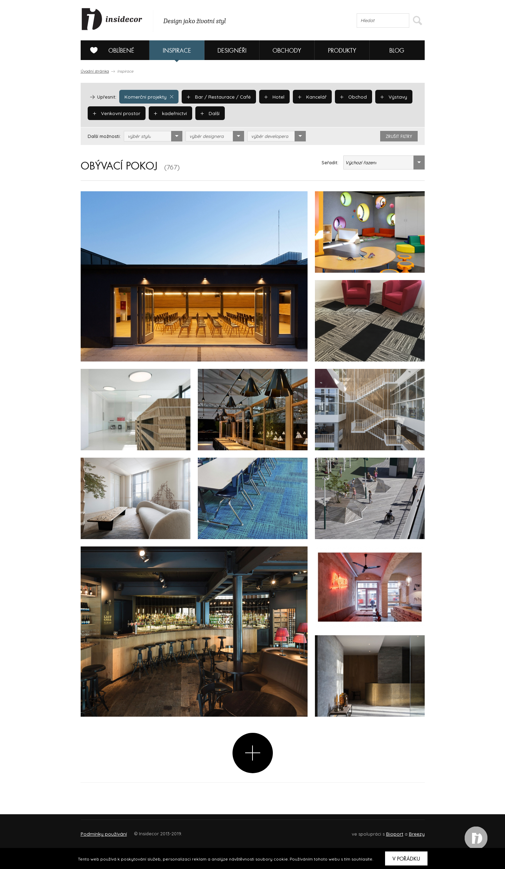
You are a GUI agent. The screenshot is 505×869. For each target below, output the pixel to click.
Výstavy (388, 96)
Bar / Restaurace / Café (217, 96)
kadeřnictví (169, 113)
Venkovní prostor (116, 113)
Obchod (349, 96)
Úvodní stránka (95, 71)
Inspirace (177, 50)
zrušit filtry (399, 136)
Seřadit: (330, 162)
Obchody (286, 50)
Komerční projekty (148, 96)
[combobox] (153, 136)
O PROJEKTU (101, 831)
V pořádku (406, 859)
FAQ (413, 831)
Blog (396, 50)
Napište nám (145, 831)
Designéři (232, 50)
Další (208, 113)
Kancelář (308, 96)
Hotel (271, 96)
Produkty (342, 50)
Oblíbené (109, 50)
